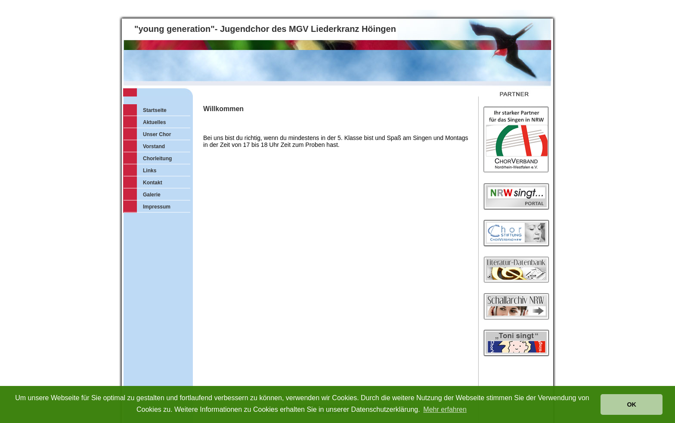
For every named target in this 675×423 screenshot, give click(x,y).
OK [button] (631, 404)
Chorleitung (157, 159)
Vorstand (154, 146)
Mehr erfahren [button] (445, 409)
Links (149, 171)
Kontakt (152, 183)
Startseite (155, 110)
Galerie (152, 195)
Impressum (156, 207)
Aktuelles (154, 122)
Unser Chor (157, 134)
